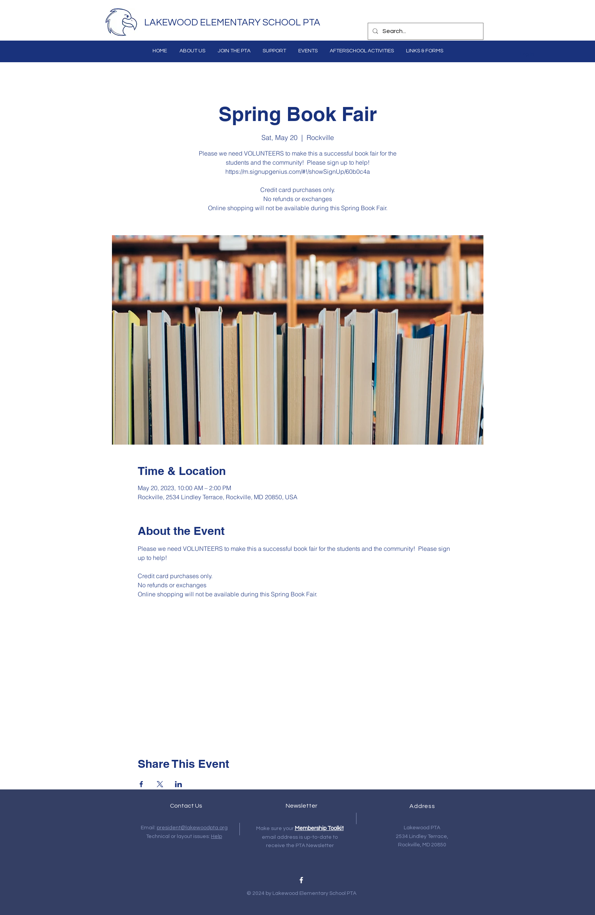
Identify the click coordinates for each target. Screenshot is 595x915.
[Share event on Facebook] (141, 784)
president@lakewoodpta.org (192, 827)
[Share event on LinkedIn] (178, 784)
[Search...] (424, 31)
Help (216, 836)
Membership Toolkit (319, 828)
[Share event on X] (160, 784)
